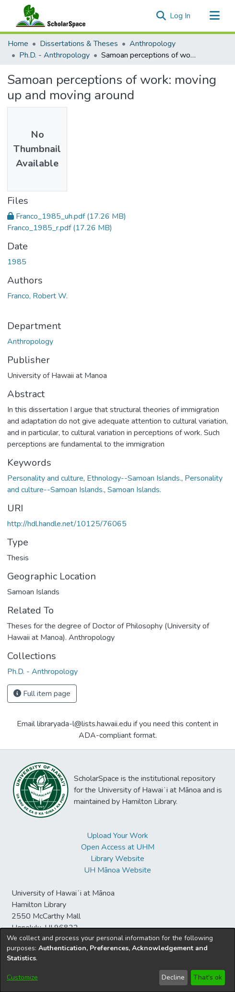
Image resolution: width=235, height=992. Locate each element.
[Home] (48, 16)
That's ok (207, 977)
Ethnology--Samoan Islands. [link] (134, 478)
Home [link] (18, 43)
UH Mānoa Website (117, 870)
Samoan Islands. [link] (134, 489)
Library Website (117, 858)
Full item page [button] (41, 693)
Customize (22, 977)
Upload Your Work (117, 835)
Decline (173, 977)
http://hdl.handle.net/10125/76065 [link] (67, 524)
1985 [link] (16, 262)
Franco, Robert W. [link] (37, 296)
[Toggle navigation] (214, 16)
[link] (66, 216)
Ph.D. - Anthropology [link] (54, 55)
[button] (161, 16)
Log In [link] (180, 16)
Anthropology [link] (152, 43)
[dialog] (117, 960)
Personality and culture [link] (45, 478)
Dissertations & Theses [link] (79, 43)
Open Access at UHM (117, 847)
